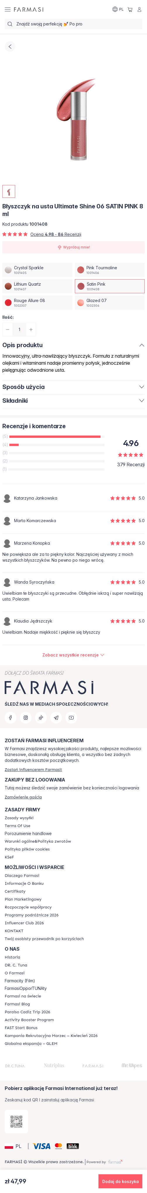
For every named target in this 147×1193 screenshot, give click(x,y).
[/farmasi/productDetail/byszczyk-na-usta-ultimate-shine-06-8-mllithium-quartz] (37, 286)
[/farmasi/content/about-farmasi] (22, 875)
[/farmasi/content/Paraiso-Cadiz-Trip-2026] (27, 1012)
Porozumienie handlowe (28, 833)
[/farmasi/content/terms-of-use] (17, 826)
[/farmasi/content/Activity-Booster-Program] (29, 1020)
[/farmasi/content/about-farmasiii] (15, 973)
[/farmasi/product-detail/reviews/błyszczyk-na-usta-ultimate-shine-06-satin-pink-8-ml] (73, 655)
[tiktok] (41, 718)
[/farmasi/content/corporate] (23, 996)
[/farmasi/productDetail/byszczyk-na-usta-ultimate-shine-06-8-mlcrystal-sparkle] (37, 270)
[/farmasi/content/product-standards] (15, 891)
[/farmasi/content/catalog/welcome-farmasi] (44, 939)
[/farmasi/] (28, 9)
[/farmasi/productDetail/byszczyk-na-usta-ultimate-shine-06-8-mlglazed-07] (110, 303)
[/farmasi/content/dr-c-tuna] (16, 965)
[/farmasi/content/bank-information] (24, 883)
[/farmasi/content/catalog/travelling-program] (31, 915)
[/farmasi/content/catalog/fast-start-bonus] (21, 1028)
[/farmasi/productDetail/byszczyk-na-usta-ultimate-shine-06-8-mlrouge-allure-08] (37, 303)
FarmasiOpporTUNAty (26, 988)
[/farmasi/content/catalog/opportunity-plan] (23, 899)
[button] (15, 1146)
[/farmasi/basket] (130, 9)
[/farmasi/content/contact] (14, 931)
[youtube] (71, 718)
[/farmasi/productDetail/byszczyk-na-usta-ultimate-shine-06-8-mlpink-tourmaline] (110, 270)
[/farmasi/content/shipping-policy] (19, 818)
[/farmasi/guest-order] (23, 797)
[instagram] (26, 718)
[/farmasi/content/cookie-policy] (27, 849)
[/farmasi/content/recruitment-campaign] (51, 1035)
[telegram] (56, 718)
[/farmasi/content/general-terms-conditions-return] (38, 841)
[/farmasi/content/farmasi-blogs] (17, 1004)
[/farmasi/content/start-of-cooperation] (28, 907)
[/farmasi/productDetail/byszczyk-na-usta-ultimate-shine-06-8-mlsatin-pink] (110, 286)
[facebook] (10, 718)
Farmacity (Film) (20, 980)
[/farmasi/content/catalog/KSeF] (9, 857)
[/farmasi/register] (33, 769)
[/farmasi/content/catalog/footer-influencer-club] (24, 923)
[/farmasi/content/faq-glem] (31, 1043)
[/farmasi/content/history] (12, 957)
